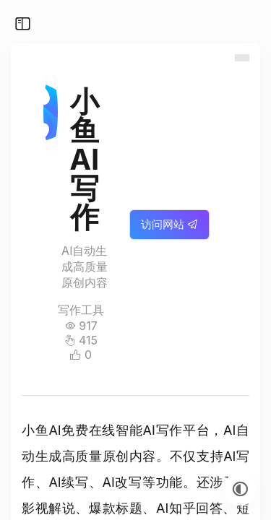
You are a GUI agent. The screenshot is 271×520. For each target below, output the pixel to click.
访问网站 (169, 224)
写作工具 (81, 310)
